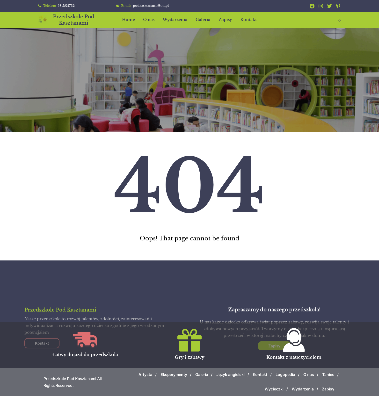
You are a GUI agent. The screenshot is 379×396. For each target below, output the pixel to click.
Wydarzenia (303, 389)
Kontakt (260, 374)
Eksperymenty (173, 374)
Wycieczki (274, 389)
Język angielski (230, 374)
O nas (308, 374)
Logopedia (285, 374)
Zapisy (328, 389)
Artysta (145, 374)
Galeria (201, 374)
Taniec (328, 374)
